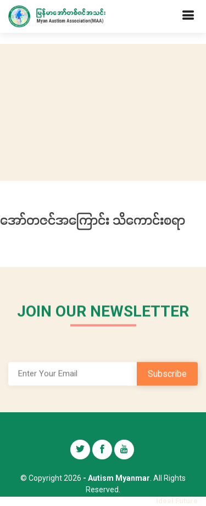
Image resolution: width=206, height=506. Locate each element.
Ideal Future (177, 501)
